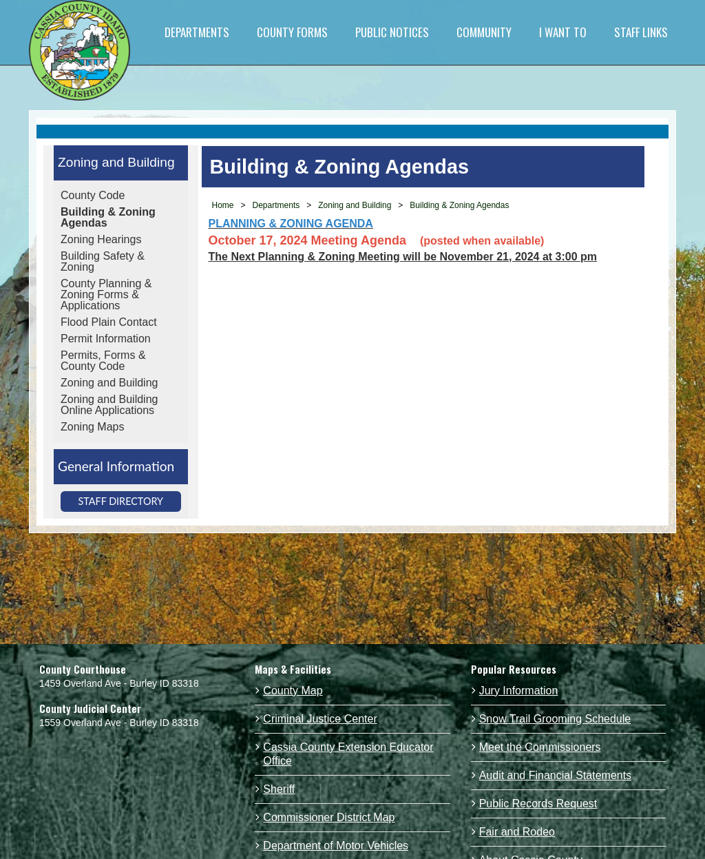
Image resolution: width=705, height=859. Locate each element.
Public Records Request (538, 803)
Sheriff (279, 789)
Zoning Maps (93, 427)
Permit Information (106, 338)
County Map (292, 690)
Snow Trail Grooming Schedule (555, 719)
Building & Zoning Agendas (108, 217)
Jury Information (518, 690)
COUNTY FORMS (292, 32)
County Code (93, 195)
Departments (276, 205)
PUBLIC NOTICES (392, 32)
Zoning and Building (116, 162)
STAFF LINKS (641, 32)
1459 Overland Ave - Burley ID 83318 (119, 683)
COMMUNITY (484, 32)
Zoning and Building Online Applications (109, 404)
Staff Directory (120, 501)
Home (223, 205)
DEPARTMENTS (197, 32)
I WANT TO (563, 32)
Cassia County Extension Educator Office (348, 754)
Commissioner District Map (328, 817)
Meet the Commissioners (540, 747)
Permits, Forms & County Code (103, 360)
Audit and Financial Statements (555, 775)
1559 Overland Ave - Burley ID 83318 (119, 722)
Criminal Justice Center (320, 719)
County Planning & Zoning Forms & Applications (106, 294)
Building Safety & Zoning (103, 261)
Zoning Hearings (101, 239)
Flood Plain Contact (109, 322)
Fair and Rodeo (517, 832)
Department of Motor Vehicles (335, 845)
